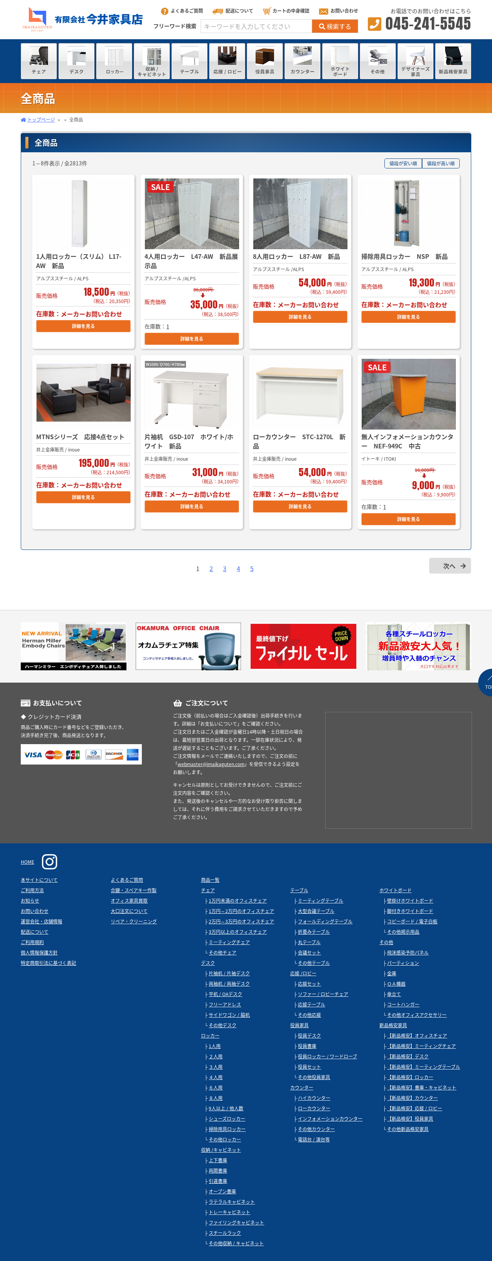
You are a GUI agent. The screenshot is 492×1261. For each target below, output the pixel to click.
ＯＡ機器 (396, 983)
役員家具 (299, 1025)
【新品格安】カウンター (412, 1097)
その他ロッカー (225, 1139)
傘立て (394, 994)
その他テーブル (314, 962)
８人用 (216, 1097)
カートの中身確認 (286, 10)
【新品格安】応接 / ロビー (414, 1108)
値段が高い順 (441, 163)
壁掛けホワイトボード (410, 900)
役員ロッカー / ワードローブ (327, 1056)
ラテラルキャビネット (232, 1201)
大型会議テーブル (316, 911)
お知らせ (30, 900)
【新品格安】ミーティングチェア (421, 1046)
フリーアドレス (225, 1004)
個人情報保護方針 (39, 952)
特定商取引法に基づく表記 (48, 962)
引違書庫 (218, 1181)
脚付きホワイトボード (410, 911)
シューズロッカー (227, 1118)
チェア (208, 890)
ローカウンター (314, 1108)
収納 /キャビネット (221, 1149)
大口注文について (129, 911)
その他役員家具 (314, 1077)
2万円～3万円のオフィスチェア (241, 921)
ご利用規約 (32, 942)
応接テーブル (311, 1004)
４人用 (216, 1077)
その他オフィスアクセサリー (417, 1014)
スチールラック (225, 1232)
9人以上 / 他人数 (226, 1108)
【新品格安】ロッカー (410, 1077)
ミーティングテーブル (320, 900)
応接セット (309, 983)
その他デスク (222, 1025)
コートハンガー (403, 1004)
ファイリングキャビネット (236, 1222)
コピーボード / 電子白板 (412, 921)
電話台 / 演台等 (314, 1139)
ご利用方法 (32, 890)
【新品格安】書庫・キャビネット (421, 1087)
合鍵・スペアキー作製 (133, 890)
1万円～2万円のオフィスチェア (241, 911)
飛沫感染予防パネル (408, 952)
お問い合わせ (338, 10)
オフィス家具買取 (129, 900)
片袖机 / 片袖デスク (229, 973)
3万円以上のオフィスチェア (238, 931)
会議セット (309, 952)
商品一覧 (210, 879)
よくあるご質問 (182, 10)
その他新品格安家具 (408, 1129)
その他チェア (222, 952)
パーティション (403, 962)
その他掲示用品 (403, 931)
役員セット (309, 1066)
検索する (335, 26)
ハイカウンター (314, 1097)
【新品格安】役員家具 (410, 1118)
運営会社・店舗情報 (41, 921)
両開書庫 (218, 1170)
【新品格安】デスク (408, 1056)
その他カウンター (316, 1129)
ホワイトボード (395, 890)
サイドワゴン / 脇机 (229, 1014)
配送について (233, 10)
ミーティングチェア (229, 942)
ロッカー (210, 1035)
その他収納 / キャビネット (236, 1243)
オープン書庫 (222, 1191)
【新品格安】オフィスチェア (417, 1035)
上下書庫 (218, 1160)
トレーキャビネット (229, 1212)
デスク (208, 962)
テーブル (299, 890)
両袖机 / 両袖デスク (229, 983)
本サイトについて (39, 879)
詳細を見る (83, 326)
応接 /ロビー (303, 973)
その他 (386, 942)
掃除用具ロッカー (227, 1129)
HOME (27, 861)
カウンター (301, 1087)
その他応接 (309, 1014)
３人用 (216, 1066)
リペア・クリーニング (134, 921)
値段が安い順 (403, 163)
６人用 (216, 1087)
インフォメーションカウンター (330, 1118)
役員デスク (309, 1035)
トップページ (41, 119)
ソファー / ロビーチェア (323, 994)
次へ (449, 565)
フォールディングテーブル (325, 921)
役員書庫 (307, 1046)
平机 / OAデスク (225, 994)
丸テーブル (309, 942)
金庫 (391, 973)
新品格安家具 (393, 1025)
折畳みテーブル (314, 931)
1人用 (215, 1046)
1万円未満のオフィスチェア (238, 900)
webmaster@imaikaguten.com (211, 764)
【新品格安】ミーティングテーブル (423, 1066)
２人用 (216, 1056)
